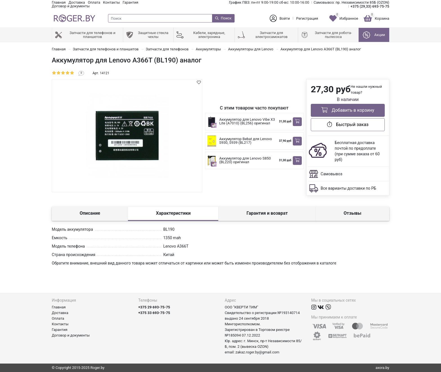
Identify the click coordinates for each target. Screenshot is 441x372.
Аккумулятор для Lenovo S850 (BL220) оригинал (245, 160)
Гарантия (130, 2)
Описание (90, 213)
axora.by (382, 368)
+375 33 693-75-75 (154, 313)
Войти (285, 18)
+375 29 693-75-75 (154, 307)
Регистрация (307, 18)
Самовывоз (331, 174)
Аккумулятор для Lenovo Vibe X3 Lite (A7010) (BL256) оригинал (247, 121)
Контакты (111, 2)
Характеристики (173, 213)
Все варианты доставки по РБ (348, 188)
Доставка (76, 2)
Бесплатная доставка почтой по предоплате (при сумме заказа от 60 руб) (357, 151)
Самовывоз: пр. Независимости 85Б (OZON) (351, 2)
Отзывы (352, 213)
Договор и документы (71, 6)
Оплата (94, 2)
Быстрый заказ (347, 124)
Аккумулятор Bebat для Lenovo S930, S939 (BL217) (245, 141)
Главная (59, 2)
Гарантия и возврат (267, 213)
